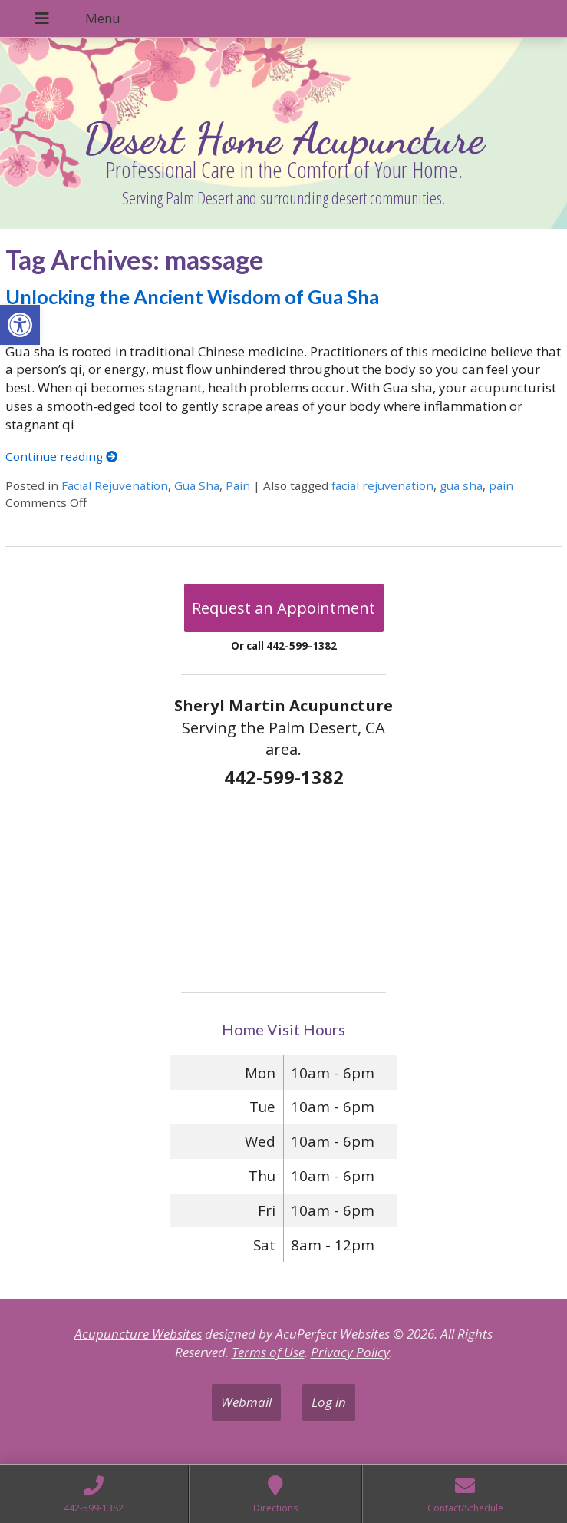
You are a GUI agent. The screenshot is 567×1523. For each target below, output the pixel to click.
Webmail (246, 1402)
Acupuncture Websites (138, 1334)
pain (501, 485)
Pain (238, 485)
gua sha (461, 485)
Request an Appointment (283, 608)
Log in (329, 1402)
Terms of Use (268, 1352)
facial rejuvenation (382, 485)
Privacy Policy (350, 1352)
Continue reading (61, 456)
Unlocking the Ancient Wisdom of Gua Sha (192, 296)
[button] (20, 325)
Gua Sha (196, 485)
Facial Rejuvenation (114, 485)
